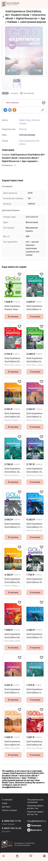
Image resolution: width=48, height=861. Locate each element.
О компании (7, 800)
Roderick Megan (11, 420)
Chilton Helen (9, 748)
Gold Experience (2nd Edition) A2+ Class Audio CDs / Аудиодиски (12, 691)
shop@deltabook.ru (36, 821)
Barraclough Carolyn (34, 475)
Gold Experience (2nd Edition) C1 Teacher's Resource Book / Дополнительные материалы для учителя (12, 525)
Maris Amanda (32, 420)
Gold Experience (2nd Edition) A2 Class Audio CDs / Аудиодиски (34, 691)
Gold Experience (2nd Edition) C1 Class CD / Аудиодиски (34, 636)
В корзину (13, 316)
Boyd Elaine (9, 641)
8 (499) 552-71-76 (11, 821)
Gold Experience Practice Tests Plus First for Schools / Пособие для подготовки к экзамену (12, 308)
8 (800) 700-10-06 (11, 828)
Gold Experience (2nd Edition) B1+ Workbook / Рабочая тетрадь (12, 743)
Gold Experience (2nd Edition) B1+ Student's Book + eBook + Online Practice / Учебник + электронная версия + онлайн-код (12, 581)
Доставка (6, 807)
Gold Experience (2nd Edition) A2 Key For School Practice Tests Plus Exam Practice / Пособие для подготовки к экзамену (34, 308)
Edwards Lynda (32, 530)
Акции (4, 803)
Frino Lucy (30, 748)
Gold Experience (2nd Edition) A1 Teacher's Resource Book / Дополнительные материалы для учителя (34, 581)
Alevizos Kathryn (11, 475)
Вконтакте (34, 830)
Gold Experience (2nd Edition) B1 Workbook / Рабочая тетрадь (34, 743)
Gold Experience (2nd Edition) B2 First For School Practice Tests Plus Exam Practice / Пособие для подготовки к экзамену (34, 360)
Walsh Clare (24, 120)
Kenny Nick (9, 365)
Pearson (23, 129)
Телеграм (34, 825)
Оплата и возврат (9, 810)
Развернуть (7, 165)
